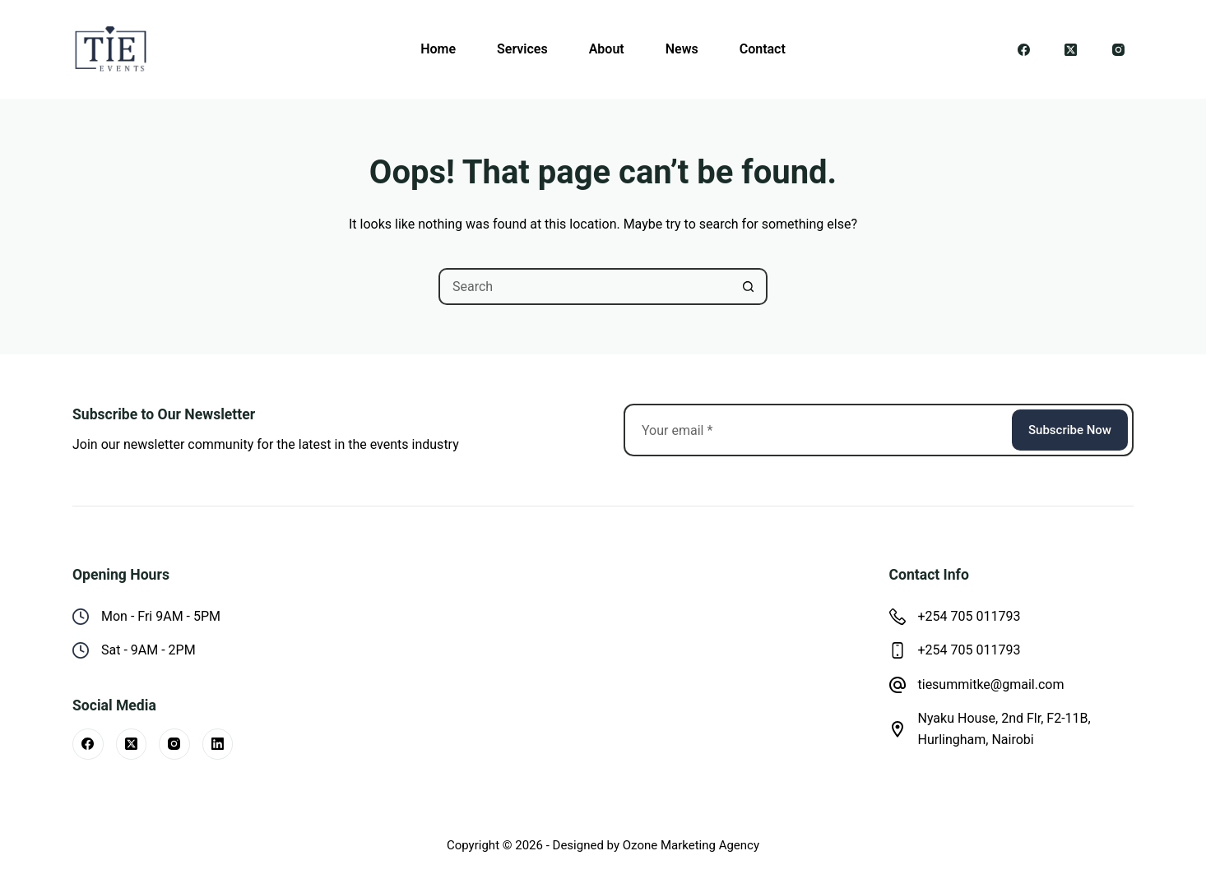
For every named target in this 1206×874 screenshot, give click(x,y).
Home (438, 49)
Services (522, 49)
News (682, 49)
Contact (763, 49)
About (606, 49)
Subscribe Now (1069, 430)
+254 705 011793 (969, 616)
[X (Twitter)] (1071, 49)
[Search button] (749, 286)
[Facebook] (1024, 49)
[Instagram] (1118, 49)
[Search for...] (584, 286)
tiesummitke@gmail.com (991, 684)
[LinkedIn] (218, 744)
